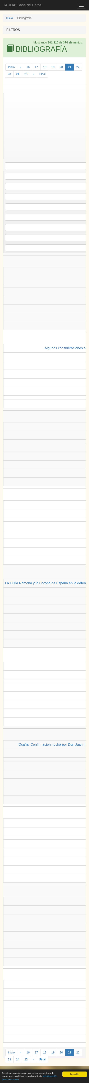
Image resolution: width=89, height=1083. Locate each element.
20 (61, 67)
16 (28, 67)
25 (26, 74)
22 (78, 67)
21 (69, 67)
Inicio (9, 18)
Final (42, 74)
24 (17, 74)
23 (9, 74)
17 (36, 67)
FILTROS (13, 30)
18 (44, 67)
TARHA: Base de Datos (22, 5)
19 (53, 67)
